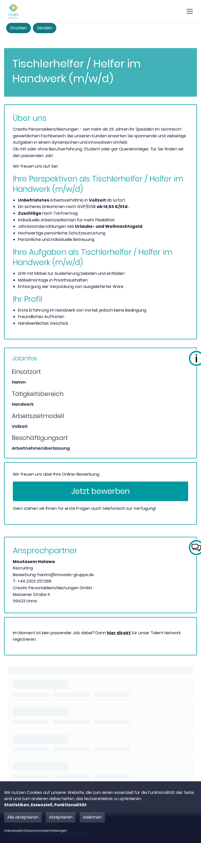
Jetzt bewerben (100, 491)
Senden (44, 28)
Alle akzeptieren (23, 817)
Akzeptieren (60, 817)
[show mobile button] (190, 11)
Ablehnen (92, 817)
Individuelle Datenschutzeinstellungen (35, 831)
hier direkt (119, 633)
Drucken (18, 28)
